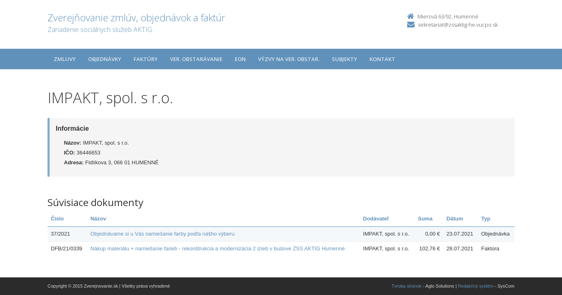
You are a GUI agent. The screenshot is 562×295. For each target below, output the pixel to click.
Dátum (454, 219)
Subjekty (344, 59)
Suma (425, 219)
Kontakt (382, 59)
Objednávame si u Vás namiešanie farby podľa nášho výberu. (163, 234)
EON (240, 59)
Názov (98, 219)
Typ (485, 219)
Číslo (57, 219)
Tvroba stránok (407, 286)
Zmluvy (65, 59)
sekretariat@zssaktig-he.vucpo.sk (458, 24)
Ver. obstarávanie (196, 59)
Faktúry (146, 59)
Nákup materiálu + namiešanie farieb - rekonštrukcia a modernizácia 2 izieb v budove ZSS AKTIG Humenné (218, 248)
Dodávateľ (376, 219)
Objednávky (104, 59)
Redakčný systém (476, 286)
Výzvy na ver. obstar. (289, 59)
